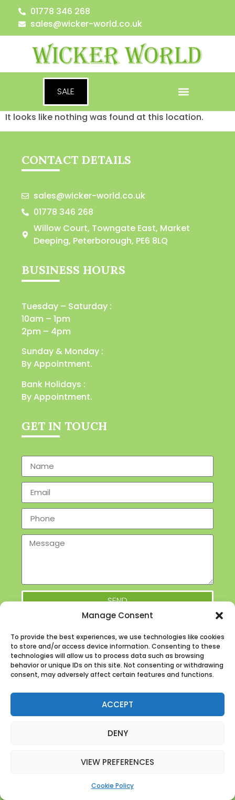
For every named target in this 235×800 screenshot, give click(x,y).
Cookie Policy (112, 785)
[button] (219, 615)
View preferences (117, 762)
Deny (118, 733)
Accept (117, 704)
